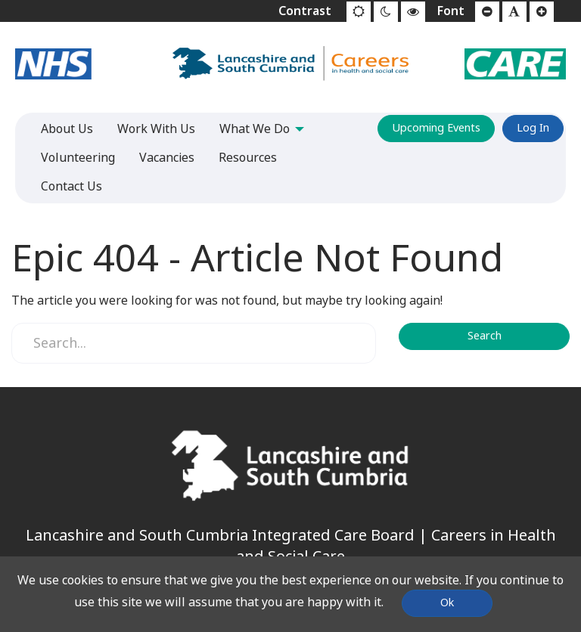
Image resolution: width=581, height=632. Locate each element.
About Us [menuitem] (67, 129)
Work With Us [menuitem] (156, 129)
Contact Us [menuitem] (71, 186)
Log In (533, 128)
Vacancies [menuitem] (166, 157)
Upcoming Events (436, 128)
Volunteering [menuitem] (78, 157)
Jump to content (0, 0)
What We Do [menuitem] (254, 129)
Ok (447, 603)
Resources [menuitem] (248, 157)
